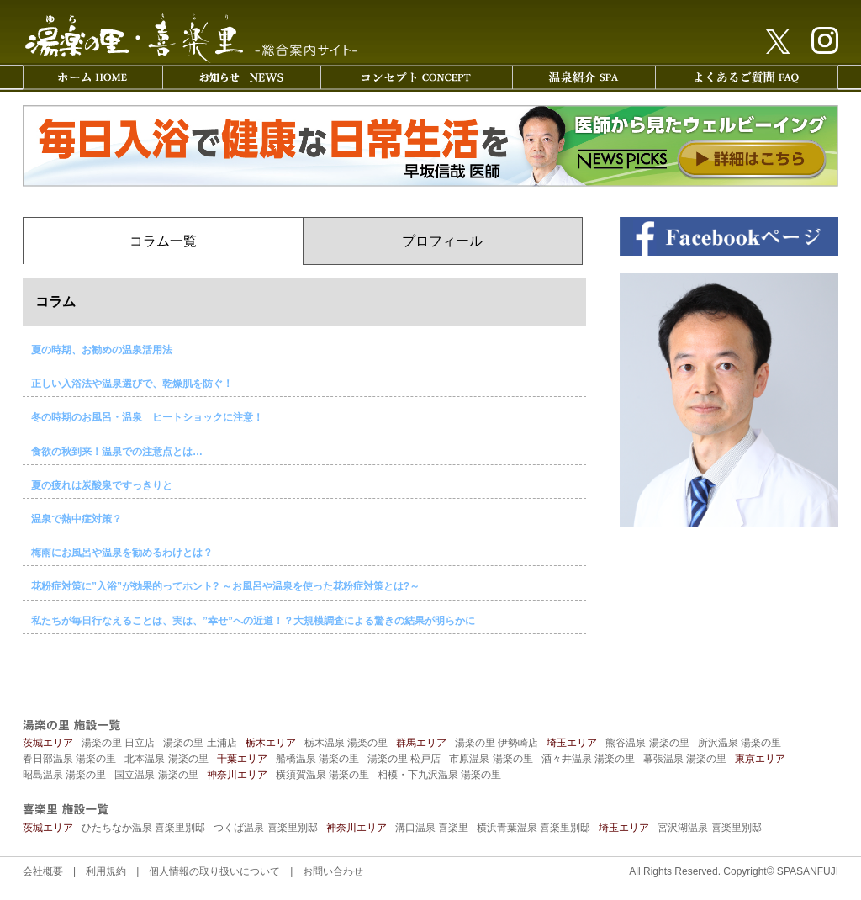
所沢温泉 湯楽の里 (739, 743)
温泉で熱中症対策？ (76, 519)
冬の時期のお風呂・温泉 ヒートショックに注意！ (147, 417)
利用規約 (106, 871)
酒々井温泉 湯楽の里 (588, 759)
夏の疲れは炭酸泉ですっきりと (101, 485)
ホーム (92, 77)
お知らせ (241, 77)
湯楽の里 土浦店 (199, 743)
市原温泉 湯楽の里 (490, 759)
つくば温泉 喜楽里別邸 (265, 828)
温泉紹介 (583, 77)
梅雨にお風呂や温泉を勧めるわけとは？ (122, 553)
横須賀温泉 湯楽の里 (322, 775)
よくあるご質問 (746, 77)
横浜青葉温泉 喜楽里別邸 (533, 828)
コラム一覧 (163, 241)
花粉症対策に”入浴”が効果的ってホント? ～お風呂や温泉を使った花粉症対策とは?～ (225, 586)
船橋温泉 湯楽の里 (317, 759)
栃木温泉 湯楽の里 (346, 743)
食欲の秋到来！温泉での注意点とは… (117, 452)
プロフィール (442, 241)
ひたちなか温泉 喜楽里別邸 (143, 828)
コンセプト (416, 77)
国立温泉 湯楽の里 (156, 775)
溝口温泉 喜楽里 (431, 828)
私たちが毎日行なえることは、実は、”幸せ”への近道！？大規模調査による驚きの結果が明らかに (253, 621)
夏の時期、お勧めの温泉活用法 (101, 350)
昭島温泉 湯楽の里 (64, 775)
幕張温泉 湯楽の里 (684, 759)
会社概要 (43, 871)
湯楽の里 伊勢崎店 (496, 743)
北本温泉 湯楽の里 (166, 759)
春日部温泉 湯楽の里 (69, 759)
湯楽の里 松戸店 (404, 759)
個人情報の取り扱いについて (214, 871)
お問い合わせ (333, 871)
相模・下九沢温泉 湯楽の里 (439, 775)
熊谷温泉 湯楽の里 (647, 743)
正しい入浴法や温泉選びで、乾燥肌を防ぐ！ (132, 383)
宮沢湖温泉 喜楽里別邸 (709, 828)
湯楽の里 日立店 (118, 743)
